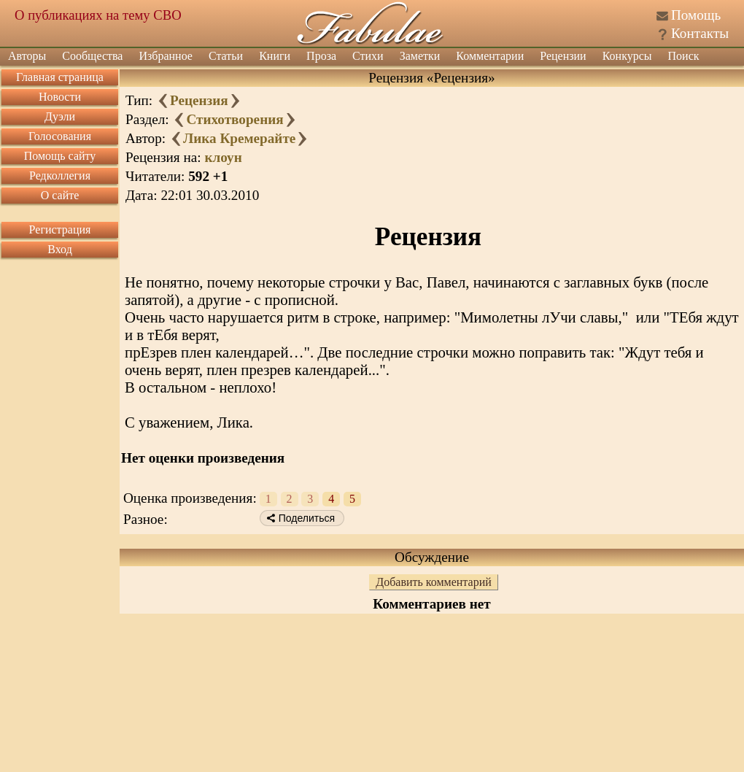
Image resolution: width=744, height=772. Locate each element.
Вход (59, 249)
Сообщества (92, 56)
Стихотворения (234, 119)
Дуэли (59, 116)
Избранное (166, 56)
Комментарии (490, 56)
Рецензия (199, 100)
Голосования (59, 136)
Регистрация (60, 229)
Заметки (420, 56)
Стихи (368, 56)
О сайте (60, 195)
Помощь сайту (60, 156)
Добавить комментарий (434, 582)
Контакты (700, 33)
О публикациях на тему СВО (98, 15)
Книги (274, 56)
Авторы (27, 56)
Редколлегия (59, 175)
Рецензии (563, 56)
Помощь (696, 15)
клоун (222, 157)
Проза (321, 56)
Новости (60, 96)
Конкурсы (627, 56)
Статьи (226, 56)
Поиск (684, 56)
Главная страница (60, 77)
